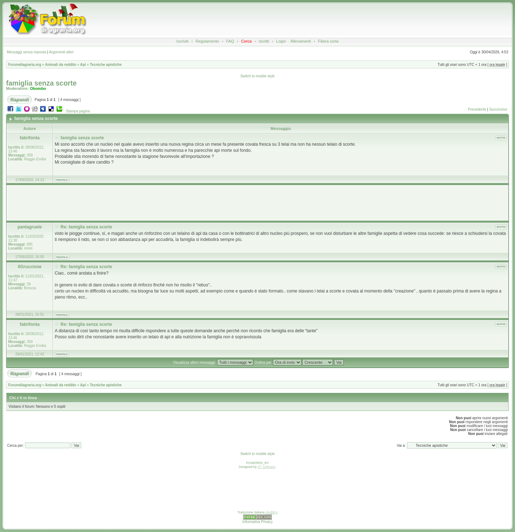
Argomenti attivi (61, 52)
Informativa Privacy (257, 522)
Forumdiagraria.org (24, 65)
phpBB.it (271, 512)
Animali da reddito (60, 65)
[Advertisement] (261, 19)
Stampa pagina (78, 111)
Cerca (246, 41)
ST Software (266, 467)
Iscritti (264, 41)
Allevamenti (300, 41)
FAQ (230, 41)
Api (83, 65)
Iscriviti (182, 41)
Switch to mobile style (257, 76)
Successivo (498, 109)
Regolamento (207, 41)
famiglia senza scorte (41, 83)
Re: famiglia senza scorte (86, 226)
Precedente (477, 109)
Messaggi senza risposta (26, 52)
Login (281, 41)
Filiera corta (328, 41)
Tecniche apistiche (106, 65)
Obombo (38, 88)
